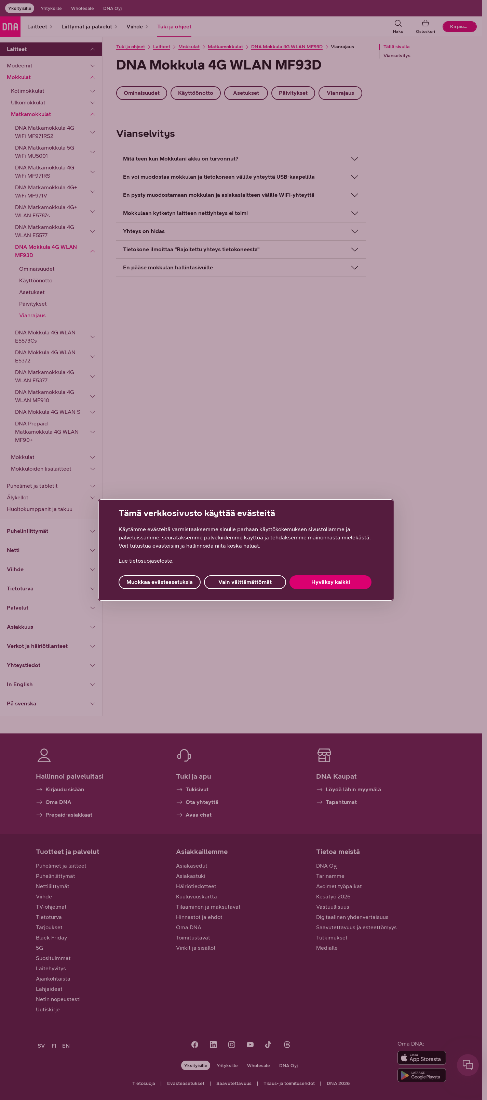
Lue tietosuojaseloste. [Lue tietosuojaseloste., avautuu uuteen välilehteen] (146, 561)
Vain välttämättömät (245, 582)
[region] (246, 550)
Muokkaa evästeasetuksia (159, 582)
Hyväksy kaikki (330, 582)
